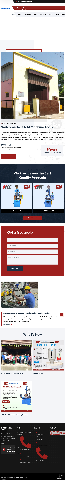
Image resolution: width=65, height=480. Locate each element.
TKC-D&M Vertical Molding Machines (15, 415)
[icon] (17, 8)
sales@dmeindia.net (25, 462)
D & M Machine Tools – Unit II (12, 373)
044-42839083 (40, 461)
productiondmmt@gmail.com (43, 445)
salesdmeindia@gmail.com (27, 456)
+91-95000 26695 (25, 450)
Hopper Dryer (38, 373)
